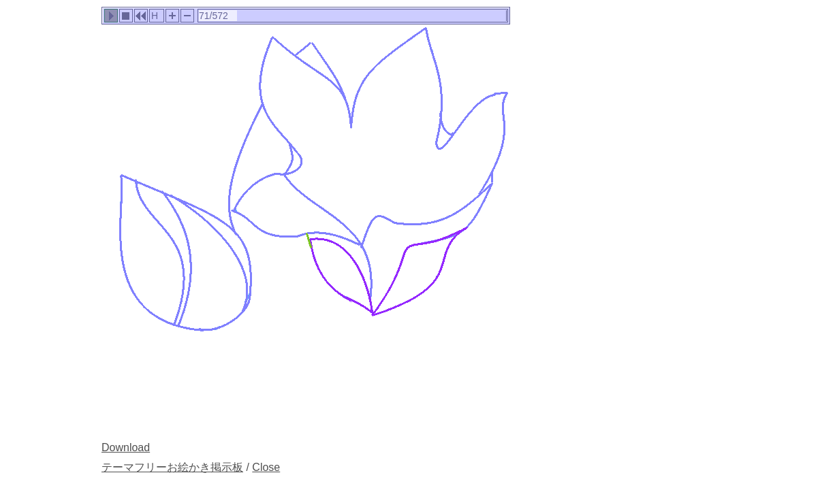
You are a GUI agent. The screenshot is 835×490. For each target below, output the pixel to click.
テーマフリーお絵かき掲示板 (172, 467)
